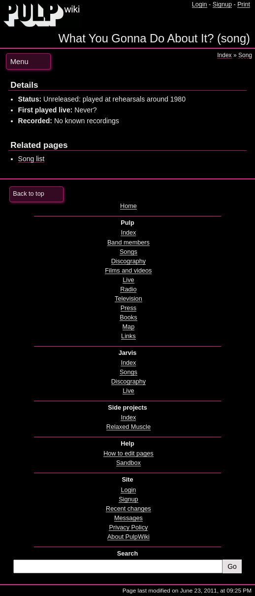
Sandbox (128, 462)
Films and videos (128, 270)
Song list (31, 159)
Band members (128, 242)
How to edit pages (128, 453)
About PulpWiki (128, 536)
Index (224, 55)
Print (243, 4)
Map (129, 326)
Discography (128, 261)
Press (128, 308)
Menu (19, 62)
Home (128, 206)
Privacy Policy (128, 527)
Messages (128, 518)
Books (128, 317)
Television (128, 298)
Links (128, 336)
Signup (222, 4)
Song (245, 55)
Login (199, 4)
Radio (128, 289)
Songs (128, 251)
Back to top (28, 193)
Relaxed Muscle (128, 426)
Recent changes (128, 508)
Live (128, 280)
